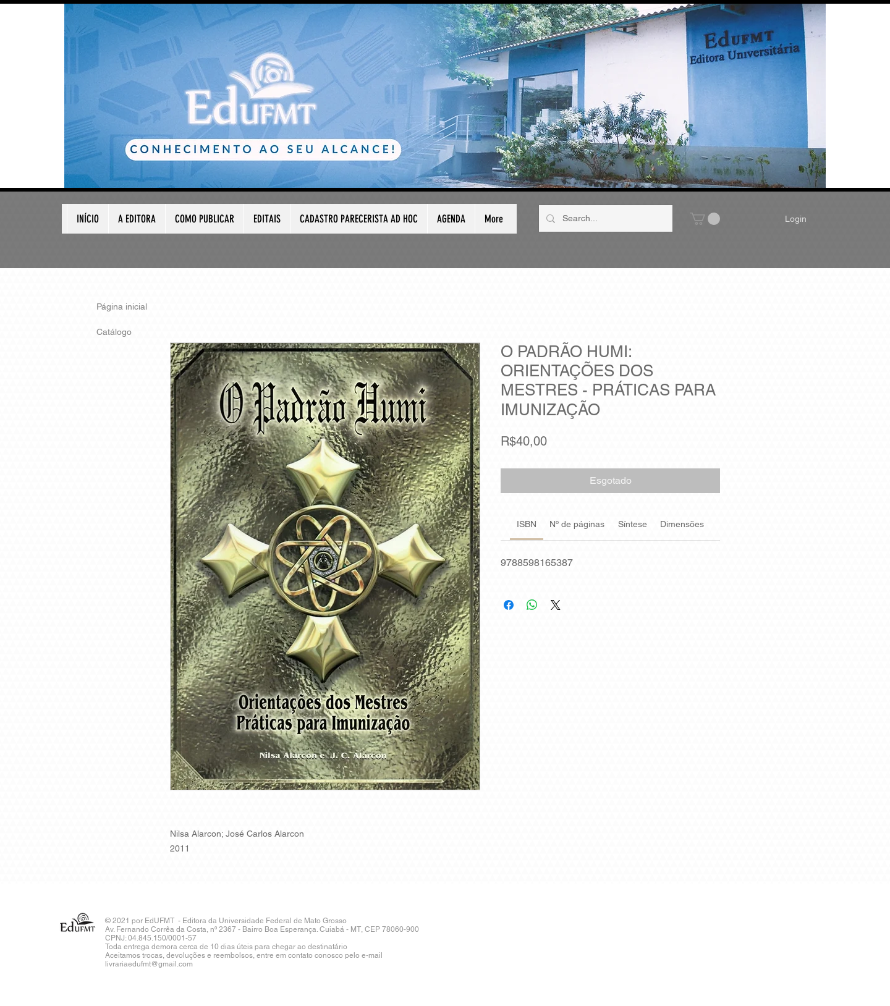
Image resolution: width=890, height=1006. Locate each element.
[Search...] (604, 218)
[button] (705, 219)
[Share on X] (555, 605)
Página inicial (121, 306)
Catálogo (114, 332)
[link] (526, 524)
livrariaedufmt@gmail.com (149, 964)
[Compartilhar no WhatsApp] (532, 605)
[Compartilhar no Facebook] (508, 605)
